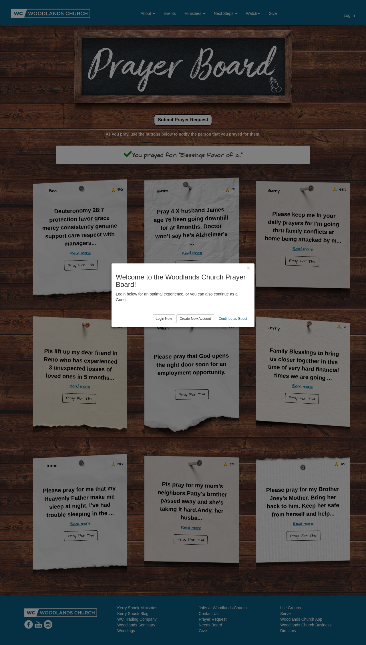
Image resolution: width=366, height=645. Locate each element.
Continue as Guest (233, 346)
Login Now (164, 346)
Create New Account (195, 346)
